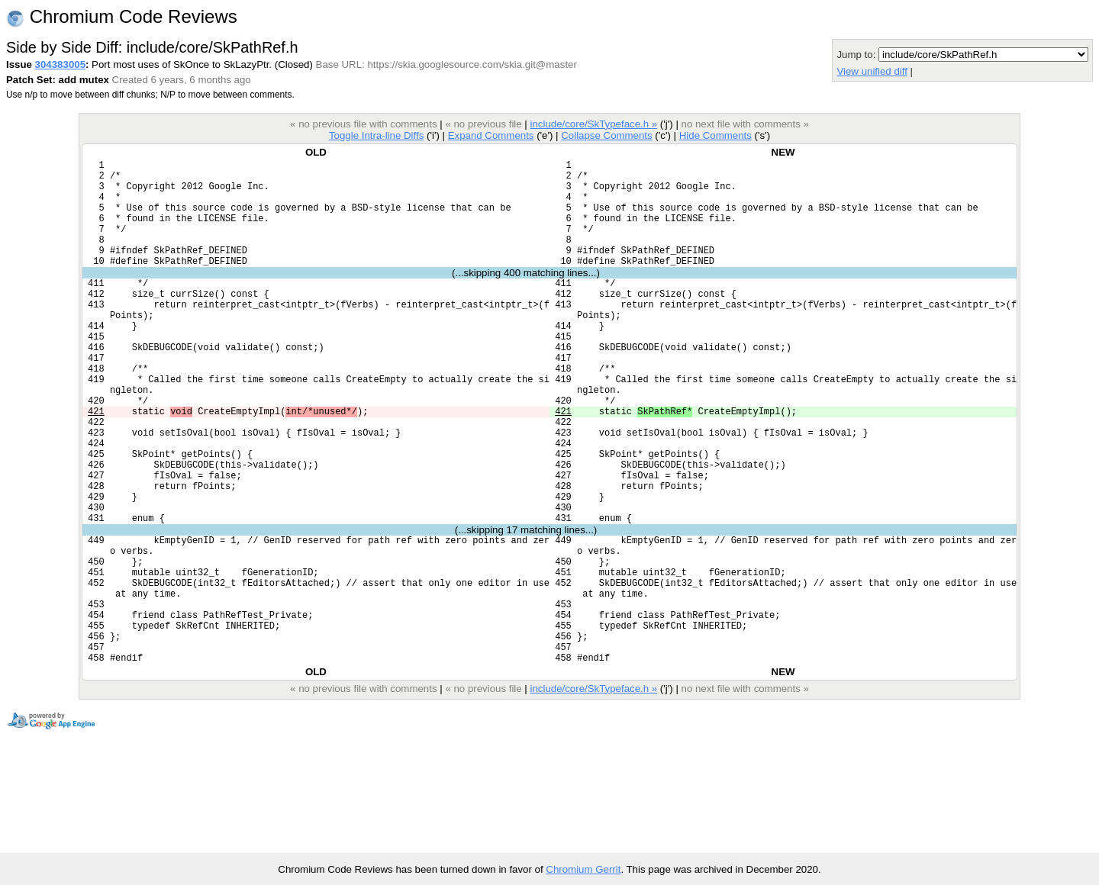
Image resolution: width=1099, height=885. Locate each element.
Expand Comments (491, 135)
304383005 (60, 64)
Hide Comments (715, 135)
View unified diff (871, 71)
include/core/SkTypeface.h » (594, 124)
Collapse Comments (606, 135)
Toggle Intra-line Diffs (376, 135)
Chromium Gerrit (583, 869)
